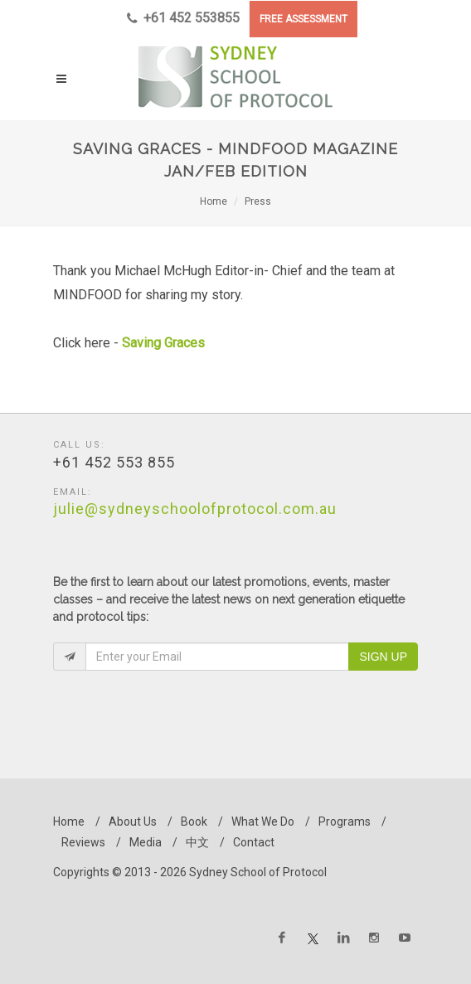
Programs (344, 821)
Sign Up (383, 656)
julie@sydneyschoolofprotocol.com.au (195, 508)
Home (213, 201)
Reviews (83, 842)
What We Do (262, 821)
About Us (133, 821)
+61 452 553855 (183, 18)
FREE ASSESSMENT (303, 19)
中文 (197, 842)
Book (194, 821)
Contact (253, 842)
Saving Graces (165, 343)
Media (145, 842)
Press (258, 201)
